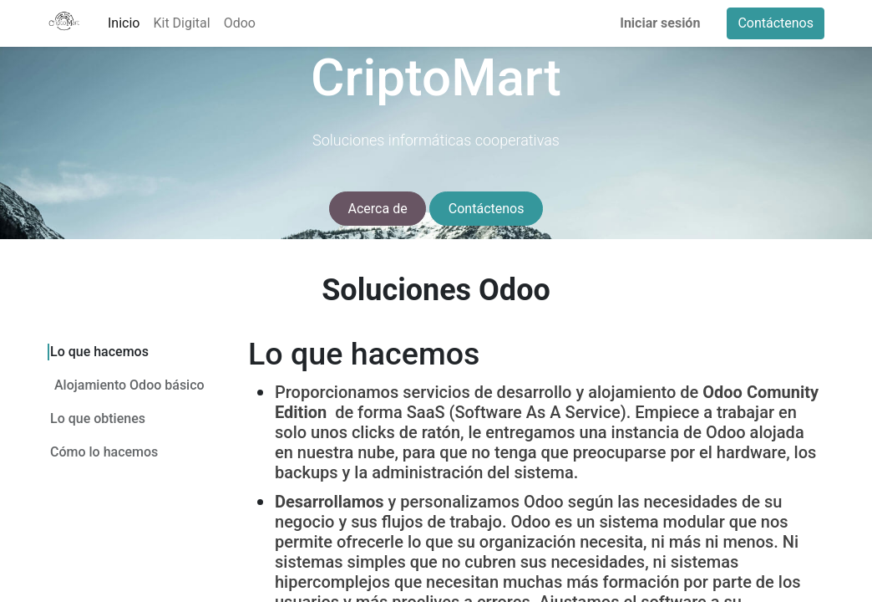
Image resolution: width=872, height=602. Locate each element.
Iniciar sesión (660, 23)
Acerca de (378, 209)
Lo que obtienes (97, 418)
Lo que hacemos (99, 352)
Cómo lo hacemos (104, 451)
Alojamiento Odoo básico (129, 384)
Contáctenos (776, 23)
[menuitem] (123, 23)
